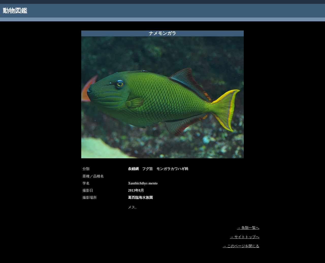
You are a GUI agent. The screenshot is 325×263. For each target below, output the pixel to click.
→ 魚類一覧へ (248, 228)
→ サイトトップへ (244, 237)
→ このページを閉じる (241, 246)
